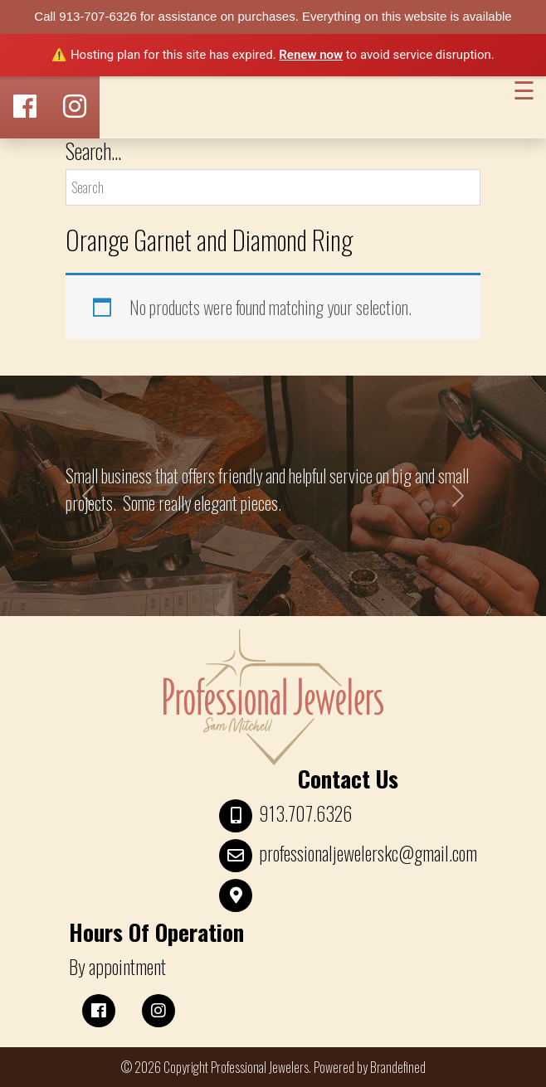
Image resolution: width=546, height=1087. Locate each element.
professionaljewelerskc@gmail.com (368, 853)
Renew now (311, 54)
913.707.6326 (305, 813)
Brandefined (398, 1067)
